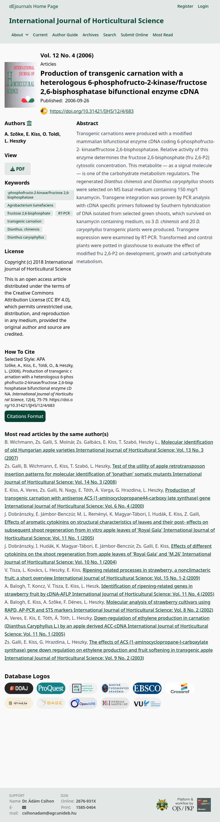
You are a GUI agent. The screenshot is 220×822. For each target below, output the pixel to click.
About (19, 34)
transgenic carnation (24, 221)
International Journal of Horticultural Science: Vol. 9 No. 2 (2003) (74, 658)
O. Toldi (51, 134)
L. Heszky (15, 141)
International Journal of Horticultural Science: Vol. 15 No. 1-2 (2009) (127, 578)
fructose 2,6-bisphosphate (28, 213)
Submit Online (134, 34)
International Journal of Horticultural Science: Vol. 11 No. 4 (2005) (143, 594)
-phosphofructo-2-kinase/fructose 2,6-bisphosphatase (38, 195)
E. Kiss (34, 134)
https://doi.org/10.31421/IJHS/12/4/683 (87, 111)
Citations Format (25, 416)
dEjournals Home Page (33, 6)
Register (185, 6)
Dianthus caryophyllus (25, 237)
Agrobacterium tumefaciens (30, 205)
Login (203, 6)
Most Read (163, 34)
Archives (90, 34)
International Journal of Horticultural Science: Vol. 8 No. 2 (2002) (143, 610)
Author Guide (65, 34)
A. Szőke (15, 134)
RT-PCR (64, 213)
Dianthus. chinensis (23, 229)
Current (40, 34)
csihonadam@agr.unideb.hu (49, 813)
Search (109, 34)
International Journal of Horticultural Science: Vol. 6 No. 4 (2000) (74, 506)
